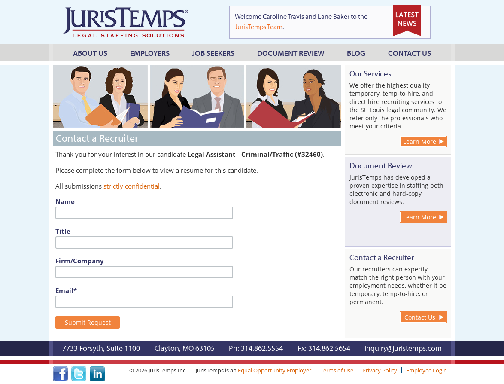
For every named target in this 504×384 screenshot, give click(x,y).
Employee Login (426, 370)
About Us (90, 53)
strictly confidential (131, 186)
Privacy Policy (379, 370)
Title (62, 231)
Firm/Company (79, 260)
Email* (66, 290)
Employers (150, 53)
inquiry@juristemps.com (403, 348)
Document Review (291, 53)
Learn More (419, 141)
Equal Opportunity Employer (274, 370)
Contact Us (409, 53)
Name (65, 201)
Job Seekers (213, 53)
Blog (356, 53)
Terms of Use (336, 370)
